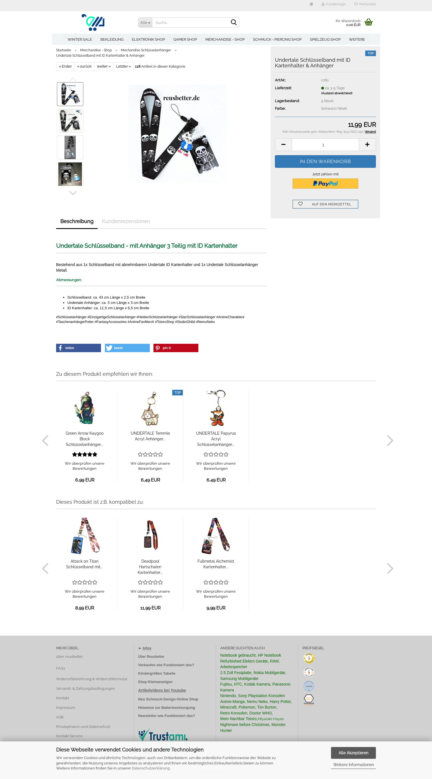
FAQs (60, 668)
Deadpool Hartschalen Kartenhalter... (150, 567)
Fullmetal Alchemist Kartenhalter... (215, 564)
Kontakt (62, 698)
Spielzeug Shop (325, 39)
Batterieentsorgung (178, 707)
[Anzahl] (325, 144)
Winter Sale (80, 39)
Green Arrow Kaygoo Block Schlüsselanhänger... (85, 439)
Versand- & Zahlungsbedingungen (85, 688)
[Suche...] (145, 22)
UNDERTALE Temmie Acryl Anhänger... (150, 436)
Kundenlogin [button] (333, 4)
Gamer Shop (185, 39)
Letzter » (123, 66)
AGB (60, 717)
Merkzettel (365, 4)
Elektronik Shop (148, 39)
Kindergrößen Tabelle (157, 673)
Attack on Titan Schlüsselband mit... (84, 564)
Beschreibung (76, 221)
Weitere (357, 39)
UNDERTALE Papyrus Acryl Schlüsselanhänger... (216, 439)
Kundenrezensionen (126, 221)
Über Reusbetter (151, 657)
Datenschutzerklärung (151, 768)
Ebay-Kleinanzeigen (155, 682)
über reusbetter (69, 656)
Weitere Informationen (353, 764)
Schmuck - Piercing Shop (277, 39)
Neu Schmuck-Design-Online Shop (168, 699)
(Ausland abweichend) (336, 93)
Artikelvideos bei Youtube (162, 690)
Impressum (65, 707)
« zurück (84, 66)
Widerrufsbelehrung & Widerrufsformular (92, 679)
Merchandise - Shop (225, 39)
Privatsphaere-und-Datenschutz (83, 727)
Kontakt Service (69, 736)
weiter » (104, 66)
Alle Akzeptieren (353, 753)
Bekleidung (111, 39)
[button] (311, 5)
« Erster (65, 66)
